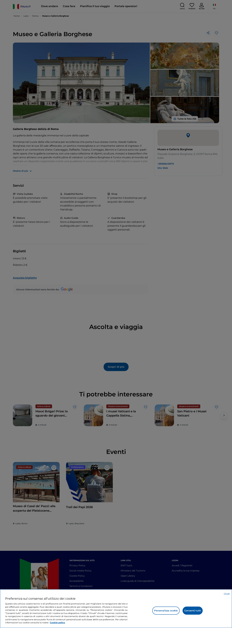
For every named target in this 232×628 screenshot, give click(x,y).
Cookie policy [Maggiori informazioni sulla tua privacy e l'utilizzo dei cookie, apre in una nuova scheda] (57, 622)
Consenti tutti (192, 610)
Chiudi (227, 593)
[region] (116, 608)
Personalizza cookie (166, 610)
